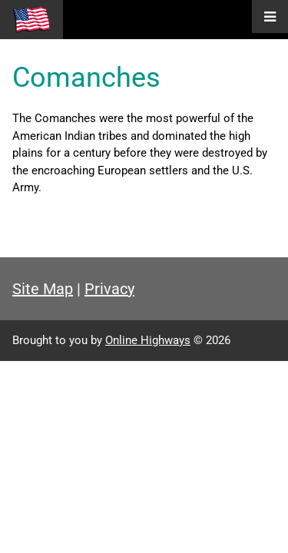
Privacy (109, 289)
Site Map (42, 289)
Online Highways (147, 340)
